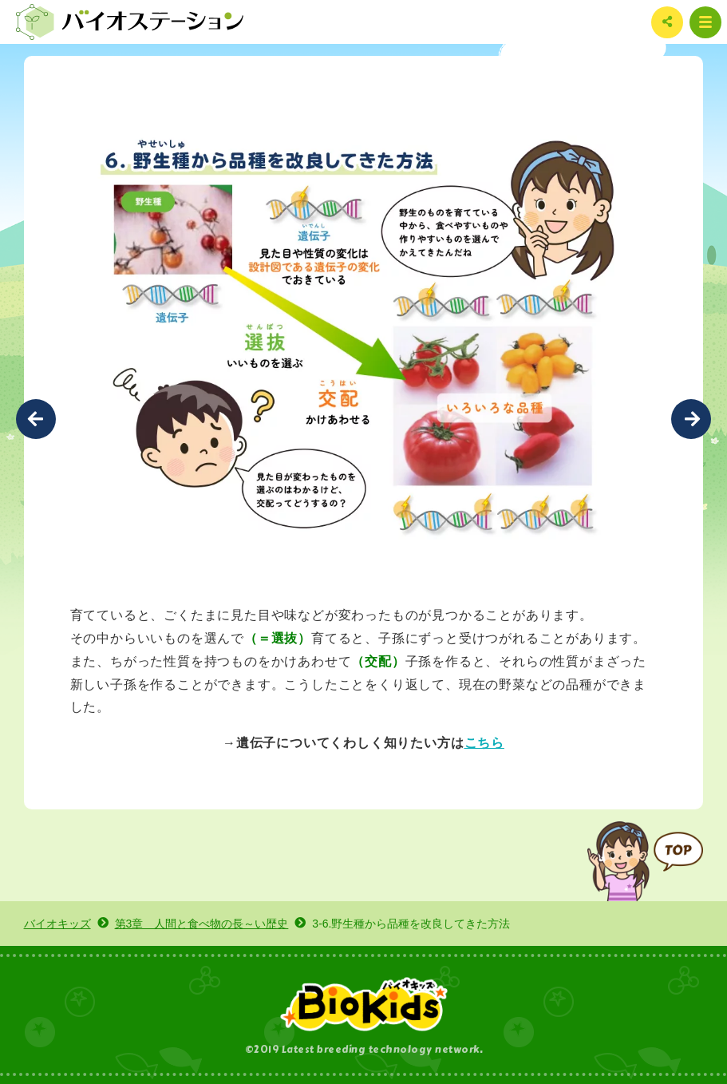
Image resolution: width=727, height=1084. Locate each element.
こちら (484, 742)
